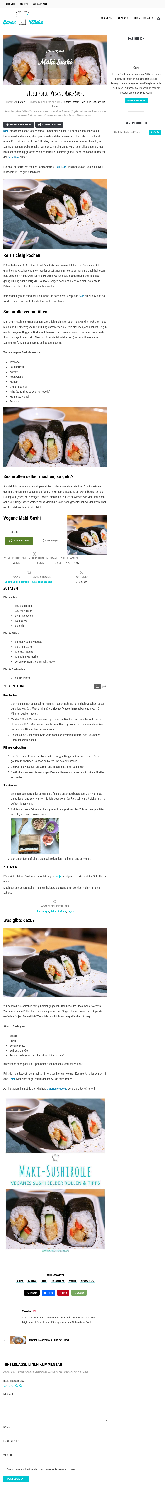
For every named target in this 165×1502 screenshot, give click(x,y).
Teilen (50, 1296)
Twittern (33, 1296)
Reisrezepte (57, 1285)
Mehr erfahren (136, 100)
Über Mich (10, 4)
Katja (82, 296)
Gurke (20, 1285)
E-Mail (12, 1082)
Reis (44, 1285)
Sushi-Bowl (14, 157)
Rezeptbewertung (13, 1384)
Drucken (81, 1296)
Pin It (64, 1296)
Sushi (6, 131)
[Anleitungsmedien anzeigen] (97, 690)
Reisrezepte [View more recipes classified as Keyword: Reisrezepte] (42, 915)
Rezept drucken (49, 124)
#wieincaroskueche (58, 1092)
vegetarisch (87, 1285)
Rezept (75, 102)
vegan (72, 1285)
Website (7, 1458)
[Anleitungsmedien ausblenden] (104, 690)
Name (6, 1430)
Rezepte (24, 4)
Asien (68, 102)
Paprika (32, 1285)
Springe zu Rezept (18, 124)
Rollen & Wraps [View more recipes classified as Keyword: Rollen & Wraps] (59, 915)
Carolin (21, 102)
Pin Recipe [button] (50, 540)
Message (8, 1397)
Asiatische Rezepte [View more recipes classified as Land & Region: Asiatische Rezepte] (42, 580)
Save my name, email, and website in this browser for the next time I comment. (42, 1473)
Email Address (11, 1444)
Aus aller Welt (40, 4)
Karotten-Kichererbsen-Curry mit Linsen (49, 1343)
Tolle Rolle (61, 167)
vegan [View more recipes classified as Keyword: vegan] (72, 915)
